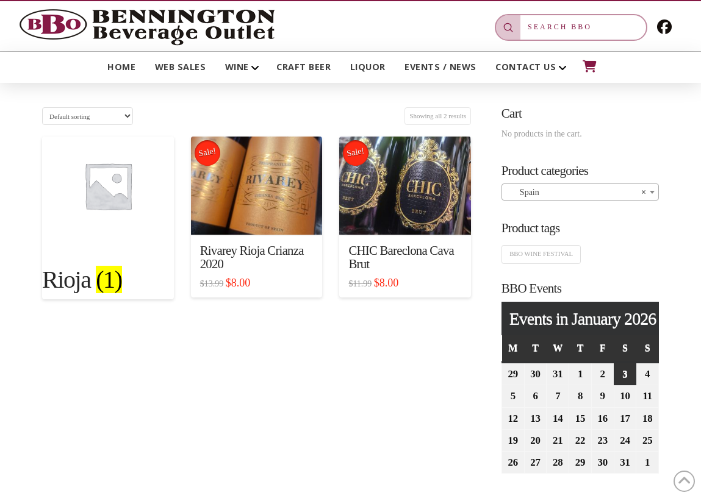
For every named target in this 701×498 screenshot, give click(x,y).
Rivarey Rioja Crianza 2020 (252, 257)
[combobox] (580, 192)
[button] (588, 66)
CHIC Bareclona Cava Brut (401, 257)
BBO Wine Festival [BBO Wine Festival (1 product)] (541, 254)
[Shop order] (87, 116)
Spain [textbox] (576, 192)
